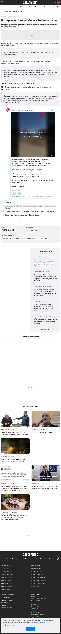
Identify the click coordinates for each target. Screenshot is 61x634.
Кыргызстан (5, 222)
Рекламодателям (6, 597)
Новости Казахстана (7, 7)
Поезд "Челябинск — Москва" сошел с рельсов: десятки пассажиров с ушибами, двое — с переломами (46, 292)
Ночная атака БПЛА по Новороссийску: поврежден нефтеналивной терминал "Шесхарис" (44, 263)
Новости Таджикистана (38, 583)
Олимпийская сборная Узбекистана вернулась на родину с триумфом (29, 211)
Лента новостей (36, 568)
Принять (30, 629)
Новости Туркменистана (38, 580)
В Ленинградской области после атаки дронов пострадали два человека (45, 321)
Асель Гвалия (8, 230)
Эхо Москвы (22, 7)
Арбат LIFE (55, 7)
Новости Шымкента (7, 575)
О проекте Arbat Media (8, 595)
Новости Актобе (6, 578)
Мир (30, 7)
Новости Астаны (6, 572)
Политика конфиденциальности (7, 606)
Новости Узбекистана (37, 574)
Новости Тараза (6, 583)
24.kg (13, 44)
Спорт (46, 7)
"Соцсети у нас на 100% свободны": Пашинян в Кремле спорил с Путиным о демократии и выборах (45, 278)
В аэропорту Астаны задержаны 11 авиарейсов (22, 215)
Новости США (35, 586)
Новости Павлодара (7, 586)
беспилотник (16, 222)
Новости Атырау (6, 589)
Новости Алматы (6, 569)
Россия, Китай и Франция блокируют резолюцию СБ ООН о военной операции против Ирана (45, 307)
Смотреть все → (46, 329)
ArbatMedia (12, 27)
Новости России (36, 571)
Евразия (38, 7)
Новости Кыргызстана (38, 577)
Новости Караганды (7, 580)
